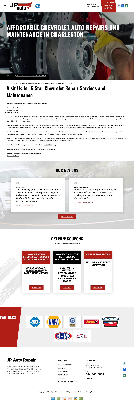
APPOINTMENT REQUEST (68, 382)
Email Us (89, 378)
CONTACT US (63, 378)
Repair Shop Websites (58, 392)
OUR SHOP (62, 368)
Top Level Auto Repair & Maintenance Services (34, 83)
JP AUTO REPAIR (13, 83)
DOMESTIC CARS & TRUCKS (57, 83)
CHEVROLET (71, 83)
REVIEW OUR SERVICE (66, 365)
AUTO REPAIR (63, 371)
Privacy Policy (90, 392)
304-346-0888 (108, 5)
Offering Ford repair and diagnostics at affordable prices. (24, 154)
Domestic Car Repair (13, 156)
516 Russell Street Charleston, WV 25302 (27, 76)
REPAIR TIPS (63, 375)
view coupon (36, 287)
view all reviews (67, 216)
